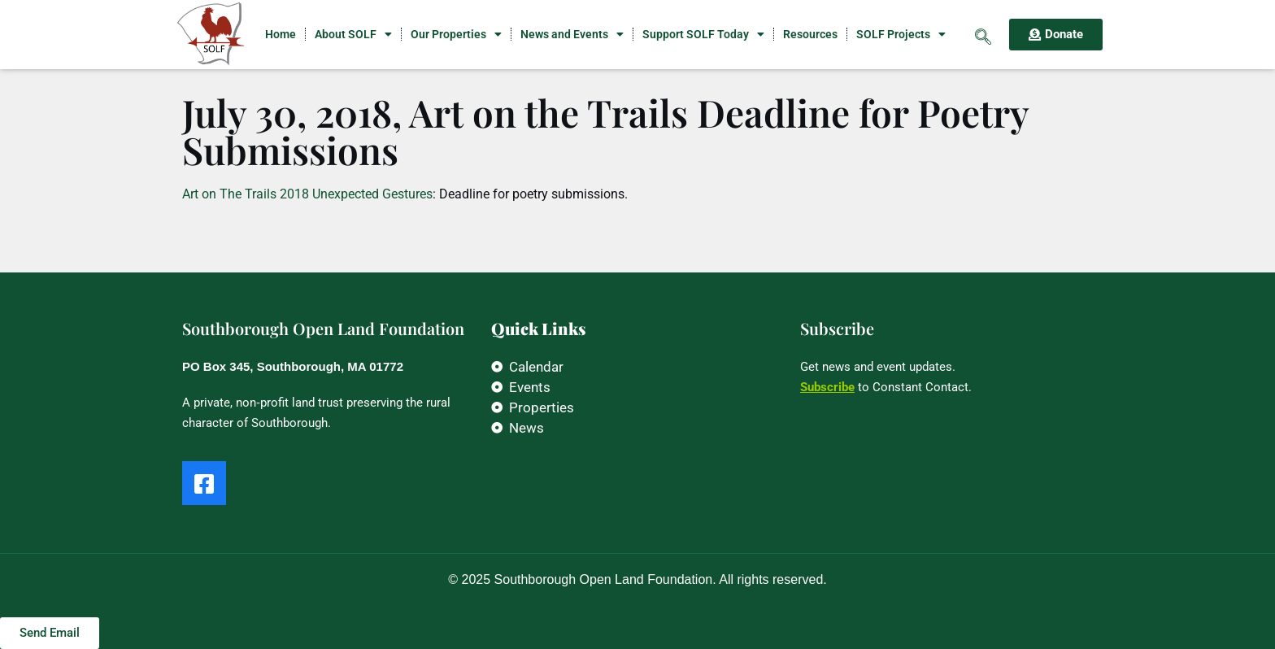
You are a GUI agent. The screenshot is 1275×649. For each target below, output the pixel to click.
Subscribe (827, 387)
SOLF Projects (901, 34)
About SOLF (353, 34)
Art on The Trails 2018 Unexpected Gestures (307, 194)
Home (280, 34)
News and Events (572, 34)
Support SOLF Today (703, 34)
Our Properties (456, 34)
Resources (810, 34)
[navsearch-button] (983, 34)
